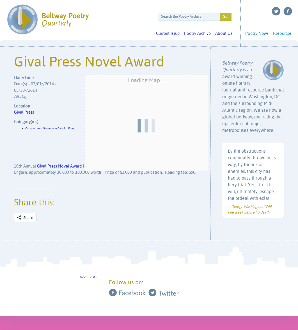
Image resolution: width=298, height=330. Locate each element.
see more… (88, 277)
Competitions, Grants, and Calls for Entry (50, 128)
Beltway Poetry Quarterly (48, 19)
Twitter (276, 11)
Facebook (287, 11)
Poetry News (257, 33)
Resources (282, 33)
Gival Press (24, 112)
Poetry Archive (197, 33)
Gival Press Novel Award (59, 166)
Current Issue (168, 33)
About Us (223, 33)
